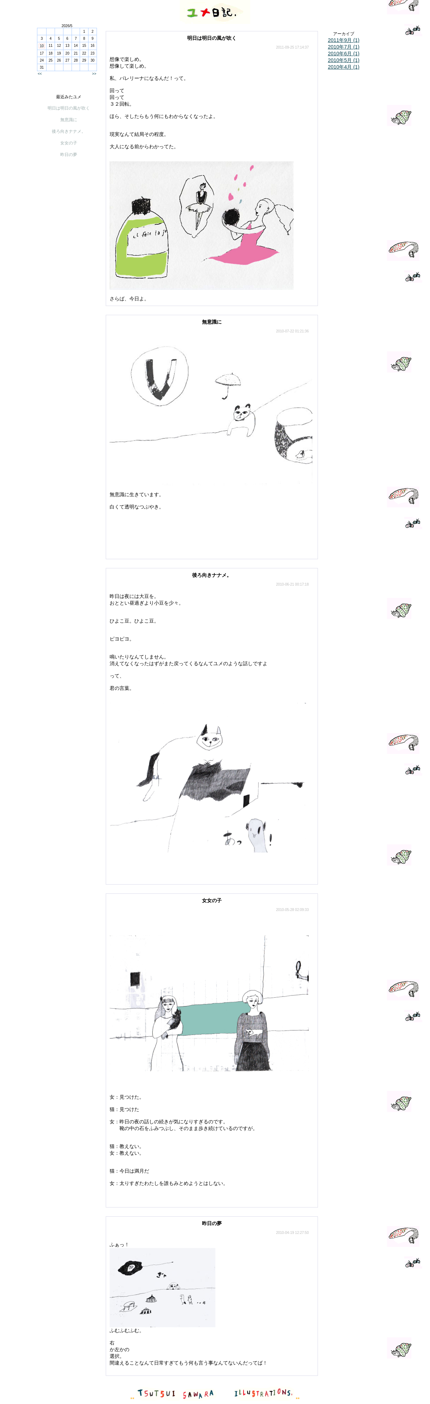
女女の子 (68, 143)
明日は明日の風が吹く (69, 108)
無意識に (68, 119)
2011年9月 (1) (344, 40)
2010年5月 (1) (344, 60)
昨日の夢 (68, 154)
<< (40, 74)
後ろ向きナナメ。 (69, 131)
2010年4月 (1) (344, 67)
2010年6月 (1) (344, 53)
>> (94, 74)
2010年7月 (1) (344, 47)
